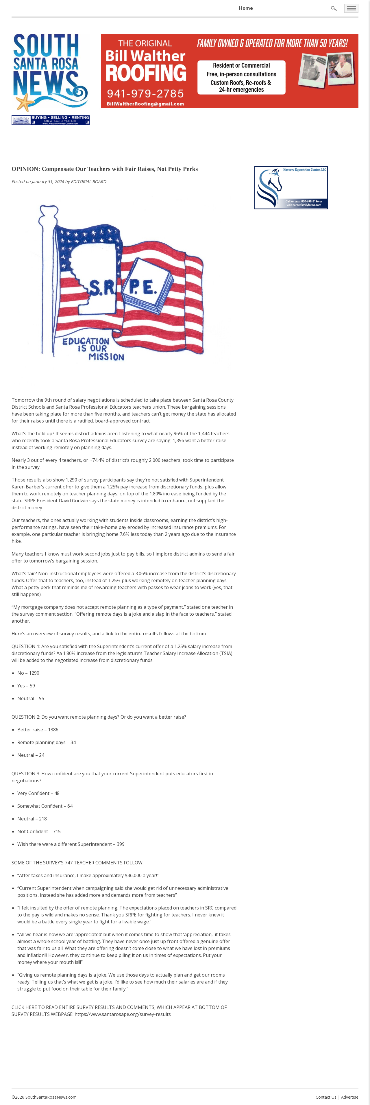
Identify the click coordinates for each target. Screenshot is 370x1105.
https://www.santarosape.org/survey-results (123, 1014)
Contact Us (326, 1097)
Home (246, 8)
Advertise (349, 1097)
